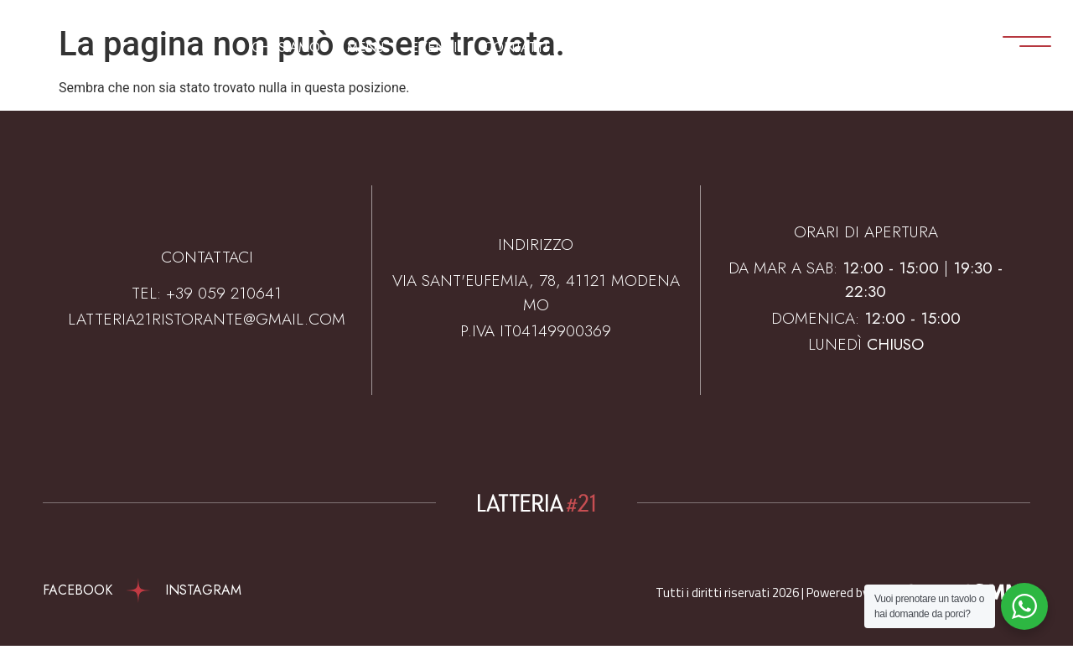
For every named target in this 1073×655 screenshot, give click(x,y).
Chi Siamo (285, 47)
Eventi (434, 47)
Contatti (515, 47)
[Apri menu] (1005, 44)
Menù (365, 47)
